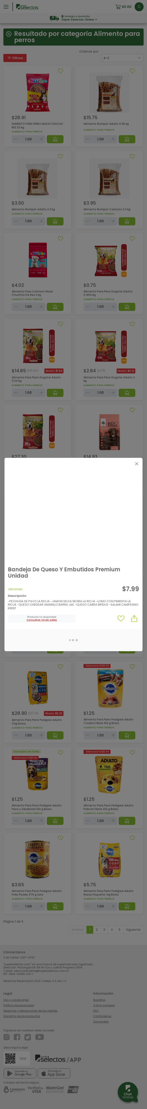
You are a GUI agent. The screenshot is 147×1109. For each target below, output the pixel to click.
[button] (42, 619)
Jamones (15, 589)
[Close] (136, 463)
